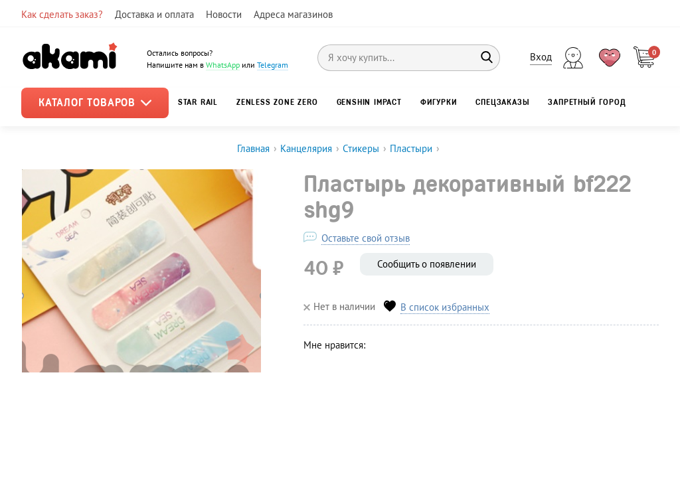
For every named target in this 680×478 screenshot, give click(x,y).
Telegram (272, 65)
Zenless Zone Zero (277, 102)
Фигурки (439, 102)
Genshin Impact (369, 102)
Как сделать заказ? (62, 14)
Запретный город (587, 102)
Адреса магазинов (293, 14)
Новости (224, 14)
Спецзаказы (502, 102)
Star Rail (198, 102)
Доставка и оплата (154, 14)
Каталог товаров (95, 102)
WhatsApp (223, 65)
